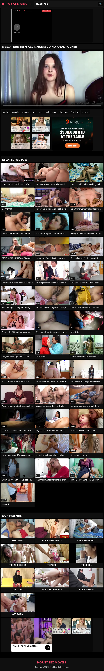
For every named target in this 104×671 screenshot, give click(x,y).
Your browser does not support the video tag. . (52, 80)
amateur (25, 112)
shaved (85, 112)
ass (41, 112)
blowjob (15, 112)
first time (75, 112)
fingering (64, 112)
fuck (47, 112)
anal (54, 112)
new (34, 112)
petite (5, 112)
